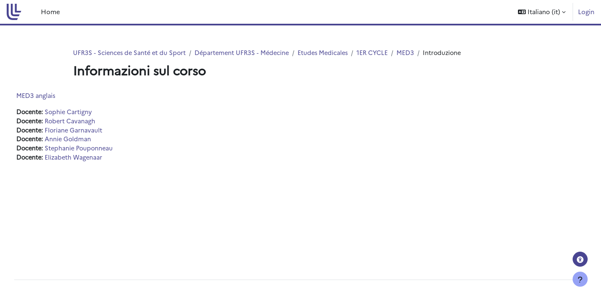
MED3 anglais (51, 95)
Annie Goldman (85, 140)
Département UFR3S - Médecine (246, 52)
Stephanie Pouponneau (96, 149)
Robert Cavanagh (87, 121)
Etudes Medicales (330, 52)
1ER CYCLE (380, 52)
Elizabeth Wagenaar (91, 159)
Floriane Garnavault (90, 131)
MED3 (414, 52)
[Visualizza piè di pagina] (580, 279)
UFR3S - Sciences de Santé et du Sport (131, 52)
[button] (542, 12)
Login (586, 11)
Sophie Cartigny (85, 112)
